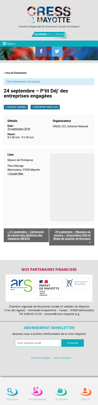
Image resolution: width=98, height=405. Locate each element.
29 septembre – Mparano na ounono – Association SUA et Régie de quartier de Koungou (72, 237)
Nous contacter (62, 357)
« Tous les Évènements (15, 73)
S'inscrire (72, 343)
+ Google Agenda (15, 107)
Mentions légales (41, 357)
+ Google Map (15, 173)
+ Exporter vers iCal (45, 107)
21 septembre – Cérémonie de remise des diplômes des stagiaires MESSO (25, 235)
